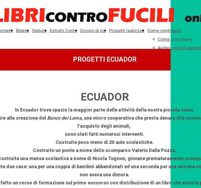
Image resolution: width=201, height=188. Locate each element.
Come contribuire (164, 30)
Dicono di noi (93, 30)
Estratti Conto (63, 30)
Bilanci (22, 30)
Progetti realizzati (126, 30)
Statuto (39, 30)
